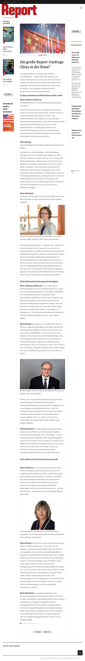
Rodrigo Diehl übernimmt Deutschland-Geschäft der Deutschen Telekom (76, 112)
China (36, 623)
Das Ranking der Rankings (7, 80)
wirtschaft (24, 623)
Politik (33, 623)
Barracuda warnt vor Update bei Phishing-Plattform (75, 57)
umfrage (29, 623)
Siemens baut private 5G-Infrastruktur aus (77, 134)
